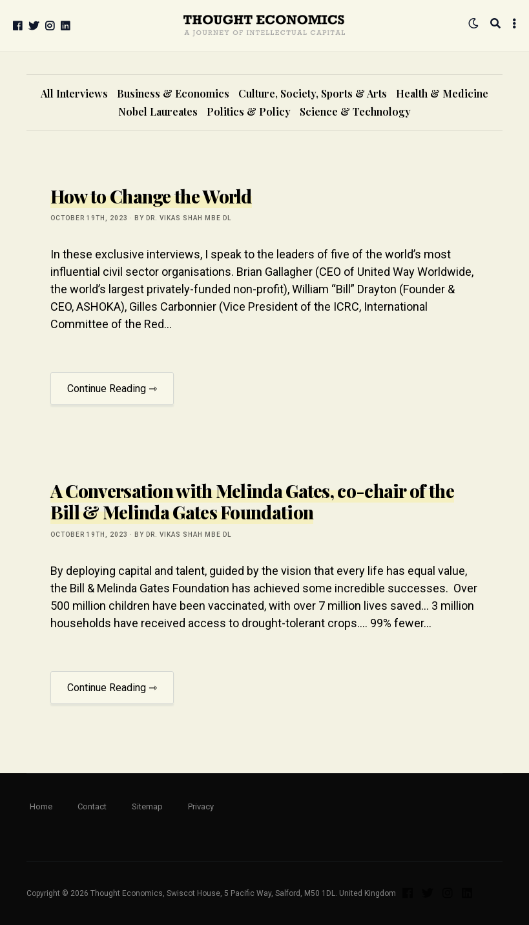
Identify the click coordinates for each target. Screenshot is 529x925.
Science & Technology (355, 111)
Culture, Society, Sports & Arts (312, 93)
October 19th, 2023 (89, 218)
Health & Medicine (442, 93)
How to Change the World (151, 196)
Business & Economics (173, 93)
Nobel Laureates (158, 111)
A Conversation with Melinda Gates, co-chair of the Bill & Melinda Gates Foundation (252, 502)
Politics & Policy (249, 111)
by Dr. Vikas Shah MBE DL (182, 218)
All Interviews (74, 93)
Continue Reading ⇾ (112, 388)
